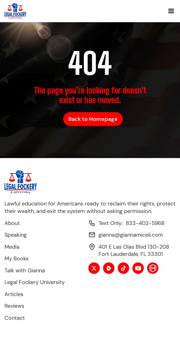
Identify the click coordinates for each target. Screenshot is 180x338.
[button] (171, 11)
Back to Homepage (93, 119)
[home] (15, 11)
